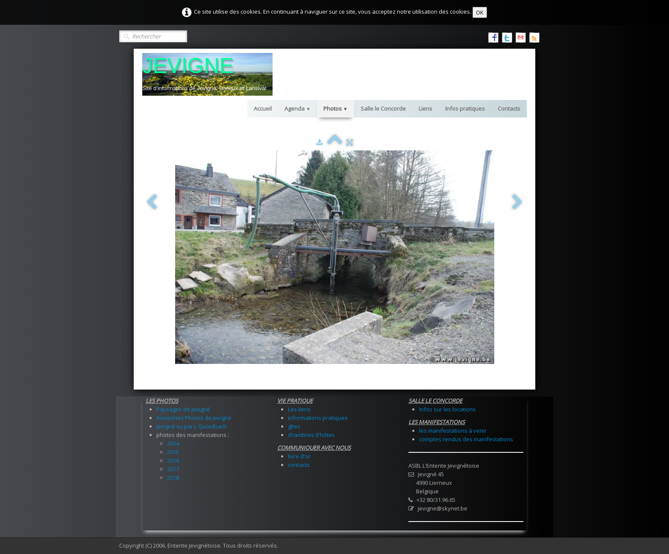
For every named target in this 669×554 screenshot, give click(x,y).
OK (480, 12)
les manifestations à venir (453, 430)
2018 (173, 477)
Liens (425, 108)
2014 (173, 443)
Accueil (263, 108)
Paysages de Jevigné (183, 409)
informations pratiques (318, 418)
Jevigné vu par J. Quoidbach (191, 426)
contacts (299, 465)
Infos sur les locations (447, 409)
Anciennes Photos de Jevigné (194, 418)
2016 (173, 460)
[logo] (207, 74)
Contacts (509, 108)
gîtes (294, 426)
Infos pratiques (465, 108)
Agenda (298, 108)
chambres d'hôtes (311, 435)
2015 (173, 452)
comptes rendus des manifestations (466, 439)
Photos (335, 108)
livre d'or (299, 456)
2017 (173, 469)
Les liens (299, 409)
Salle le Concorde (383, 108)
